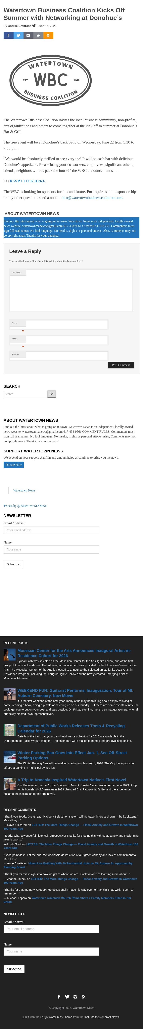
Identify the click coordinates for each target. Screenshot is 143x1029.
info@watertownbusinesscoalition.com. (92, 198)
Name (18, 324)
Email (18, 340)
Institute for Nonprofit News (101, 1017)
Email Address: (14, 523)
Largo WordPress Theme (56, 1017)
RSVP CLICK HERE (27, 181)
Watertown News (24, 490)
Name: (8, 542)
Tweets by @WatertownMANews (25, 505)
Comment (17, 272)
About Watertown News (32, 213)
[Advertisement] (33, 603)
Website (15, 354)
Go (52, 394)
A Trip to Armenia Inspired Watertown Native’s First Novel (71, 780)
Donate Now (14, 464)
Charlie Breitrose (19, 26)
